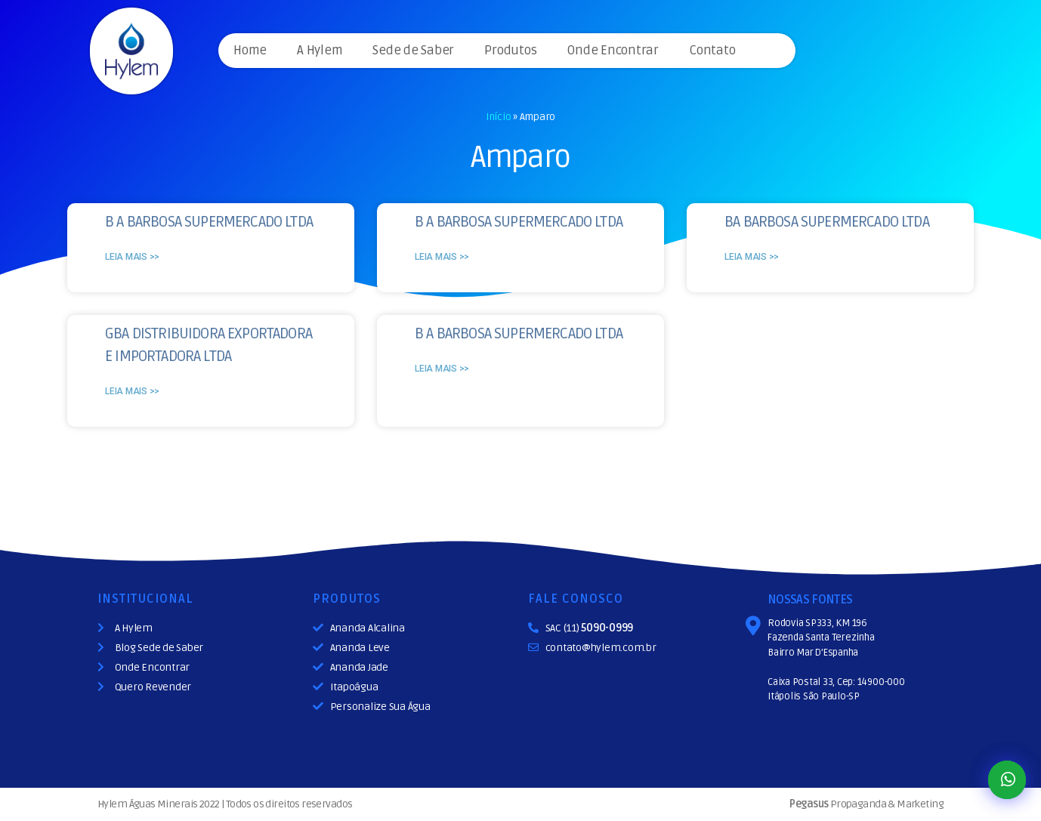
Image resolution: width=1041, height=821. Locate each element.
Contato (712, 50)
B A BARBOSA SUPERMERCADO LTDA (209, 222)
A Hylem (319, 50)
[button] (1007, 780)
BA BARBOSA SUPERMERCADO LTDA (826, 222)
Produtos (510, 50)
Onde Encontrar (613, 50)
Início (498, 116)
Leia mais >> (132, 257)
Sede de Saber (413, 50)
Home (250, 50)
